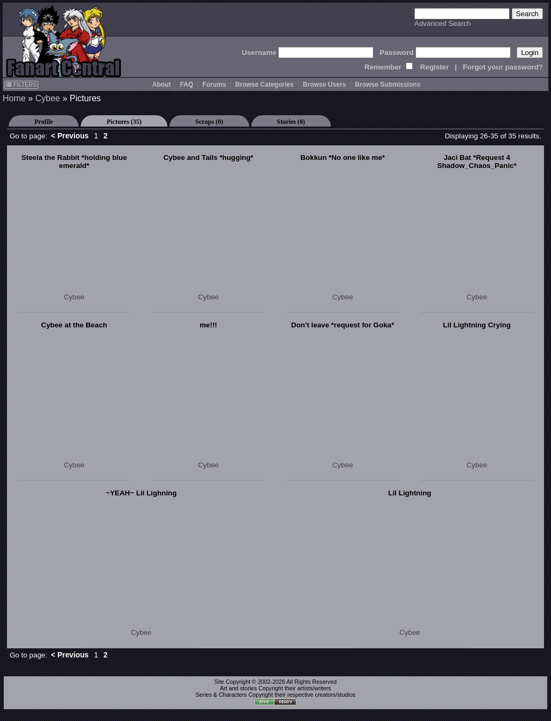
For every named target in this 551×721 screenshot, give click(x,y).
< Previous (70, 136)
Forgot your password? (503, 67)
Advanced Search (442, 23)
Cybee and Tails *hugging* (208, 157)
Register (434, 67)
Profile (43, 121)
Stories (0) (291, 121)
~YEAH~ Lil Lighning (141, 493)
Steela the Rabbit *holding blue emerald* (74, 161)
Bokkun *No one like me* (342, 157)
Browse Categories (264, 84)
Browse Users (324, 84)
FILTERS (21, 84)
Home (14, 98)
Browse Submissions (387, 84)
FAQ (186, 84)
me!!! (208, 325)
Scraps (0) (209, 121)
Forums (214, 84)
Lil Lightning (410, 493)
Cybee (47, 98)
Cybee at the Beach (74, 325)
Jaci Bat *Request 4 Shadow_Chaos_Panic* (477, 161)
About (161, 84)
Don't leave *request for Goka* (342, 325)
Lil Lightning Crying (477, 325)
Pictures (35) (124, 121)
